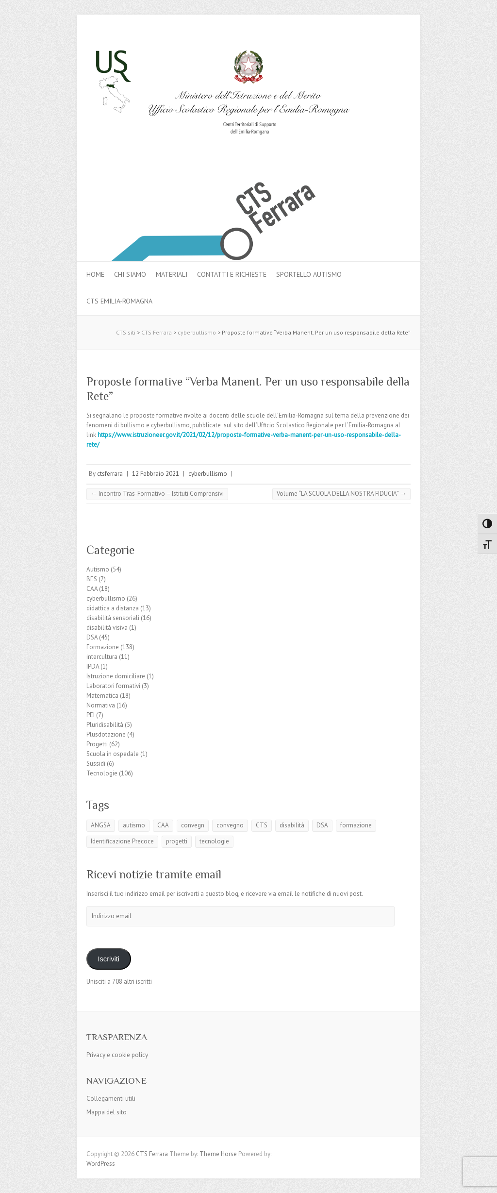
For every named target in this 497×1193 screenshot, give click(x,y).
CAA (92, 589)
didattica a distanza (112, 608)
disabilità (292, 825)
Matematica (102, 695)
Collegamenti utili (110, 1098)
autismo (134, 825)
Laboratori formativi (113, 686)
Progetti (97, 744)
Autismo (97, 569)
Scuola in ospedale (112, 754)
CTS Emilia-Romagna (119, 301)
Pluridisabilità (104, 725)
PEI (90, 715)
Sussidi (95, 763)
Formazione (102, 647)
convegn (192, 825)
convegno (230, 825)
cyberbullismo (207, 474)
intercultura (101, 657)
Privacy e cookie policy (117, 1055)
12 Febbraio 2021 (155, 474)
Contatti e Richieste (231, 274)
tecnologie (214, 841)
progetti (176, 841)
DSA (92, 637)
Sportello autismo (309, 274)
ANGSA (101, 825)
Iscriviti (108, 959)
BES (91, 579)
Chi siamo (130, 274)
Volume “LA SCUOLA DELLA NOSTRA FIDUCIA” (341, 493)
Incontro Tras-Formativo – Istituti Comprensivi (157, 493)
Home (95, 274)
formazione (356, 825)
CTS (261, 825)
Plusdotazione (106, 734)
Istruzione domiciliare (115, 676)
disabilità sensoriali (112, 618)
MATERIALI (171, 274)
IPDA (92, 666)
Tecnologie (101, 773)
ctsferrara (110, 474)
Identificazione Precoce (122, 841)
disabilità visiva (107, 627)
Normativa (100, 705)
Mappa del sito (106, 1112)
